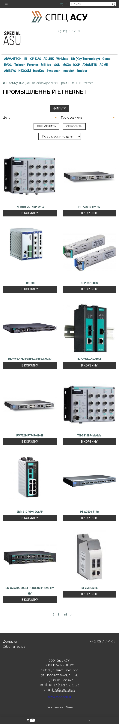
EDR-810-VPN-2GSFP (30, 511)
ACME (104, 65)
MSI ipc (46, 65)
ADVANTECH (12, 59)
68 (65, 614)
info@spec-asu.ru (63, 689)
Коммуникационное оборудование (32, 83)
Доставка (10, 641)
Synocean (53, 71)
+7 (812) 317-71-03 (68, 31)
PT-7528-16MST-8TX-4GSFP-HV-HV (29, 359)
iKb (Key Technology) (85, 59)
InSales (68, 707)
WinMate (62, 59)
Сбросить (74, 126)
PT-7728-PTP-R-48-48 (29, 435)
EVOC (8, 65)
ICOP (76, 65)
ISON (56, 65)
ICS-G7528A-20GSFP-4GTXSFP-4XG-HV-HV (30, 590)
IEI (25, 59)
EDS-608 (30, 283)
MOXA (66, 65)
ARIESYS (10, 71)
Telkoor (19, 65)
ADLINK (48, 59)
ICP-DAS (35, 59)
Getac (106, 59)
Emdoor (81, 71)
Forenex (32, 65)
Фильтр (59, 108)
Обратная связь (14, 646)
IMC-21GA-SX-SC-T (89, 359)
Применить (46, 126)
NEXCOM (24, 71)
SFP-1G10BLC (89, 283)
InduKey (38, 71)
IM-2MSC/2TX (89, 587)
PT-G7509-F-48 (89, 511)
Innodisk (68, 71)
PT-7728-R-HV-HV (89, 206)
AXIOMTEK (89, 65)
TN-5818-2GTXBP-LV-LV (29, 206)
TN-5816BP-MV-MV (89, 435)
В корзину (29, 213)
